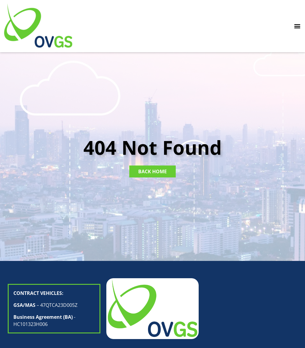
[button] (297, 26)
